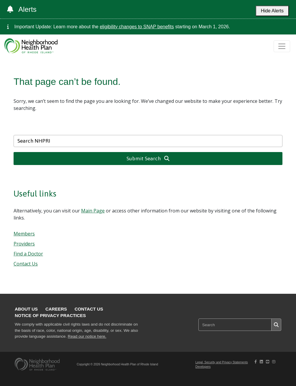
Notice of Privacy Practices (50, 315)
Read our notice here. (87, 336)
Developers (203, 366)
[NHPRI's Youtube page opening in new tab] (267, 361)
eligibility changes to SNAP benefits (137, 26)
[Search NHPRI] (148, 141)
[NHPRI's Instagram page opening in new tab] (273, 361)
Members (24, 233)
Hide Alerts (272, 10)
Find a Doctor (28, 253)
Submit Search (148, 158)
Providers (24, 243)
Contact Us (26, 263)
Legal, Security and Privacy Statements (221, 362)
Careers (56, 308)
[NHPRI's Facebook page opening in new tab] (255, 361)
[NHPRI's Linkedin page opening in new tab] (261, 361)
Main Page (93, 210)
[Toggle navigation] (282, 46)
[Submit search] (276, 325)
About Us (26, 308)
